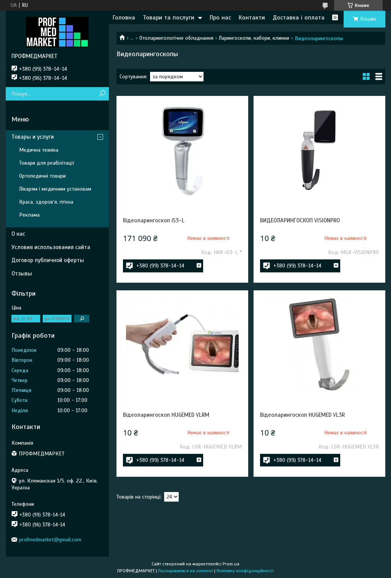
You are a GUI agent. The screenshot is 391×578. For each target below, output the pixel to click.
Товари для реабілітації (46, 163)
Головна (124, 17)
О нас (18, 233)
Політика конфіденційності (245, 570)
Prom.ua (231, 564)
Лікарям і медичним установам (55, 189)
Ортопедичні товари (42, 176)
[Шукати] (102, 93)
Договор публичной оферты (47, 260)
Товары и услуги (32, 136)
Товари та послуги (168, 17)
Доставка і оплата (299, 17)
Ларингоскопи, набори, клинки (254, 38)
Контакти (252, 17)
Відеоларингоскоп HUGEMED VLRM (166, 414)
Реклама (29, 215)
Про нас (220, 17)
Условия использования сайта (50, 247)
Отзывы (21, 273)
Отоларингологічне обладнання (176, 38)
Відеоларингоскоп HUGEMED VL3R (302, 414)
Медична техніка (38, 150)
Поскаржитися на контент (185, 570)
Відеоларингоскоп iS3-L (153, 220)
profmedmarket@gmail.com (50, 539)
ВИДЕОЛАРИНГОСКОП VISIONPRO (300, 220)
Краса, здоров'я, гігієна (46, 202)
